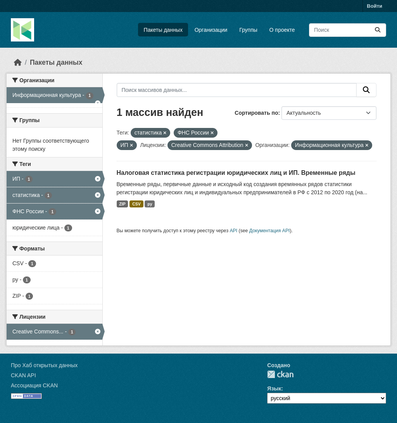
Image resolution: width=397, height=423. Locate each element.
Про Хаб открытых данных (44, 365)
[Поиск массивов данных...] (347, 30)
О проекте (282, 30)
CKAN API (23, 375)
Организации (211, 30)
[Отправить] (377, 30)
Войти (374, 6)
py (149, 204)
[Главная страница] (18, 62)
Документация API (269, 230)
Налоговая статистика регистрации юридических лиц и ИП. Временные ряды (236, 172)
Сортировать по (256, 113)
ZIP (122, 204)
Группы (248, 30)
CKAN (280, 374)
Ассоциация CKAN (34, 385)
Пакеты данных (163, 30)
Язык (274, 388)
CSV (136, 204)
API (233, 230)
